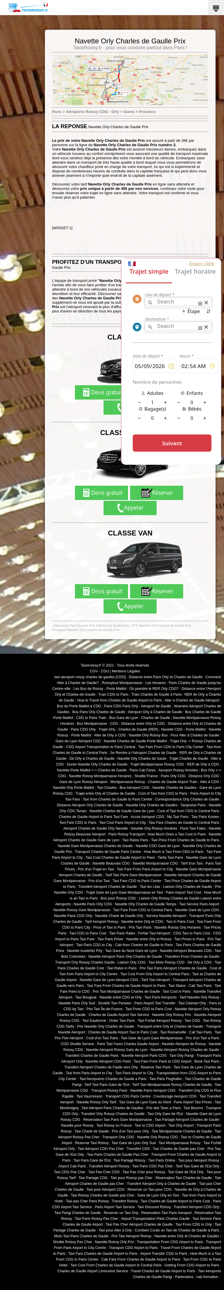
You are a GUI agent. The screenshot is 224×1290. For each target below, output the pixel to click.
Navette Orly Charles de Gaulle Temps (145, 904)
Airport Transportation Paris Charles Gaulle (155, 1219)
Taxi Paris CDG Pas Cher (152, 1166)
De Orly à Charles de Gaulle (91, 759)
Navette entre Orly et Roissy (148, 939)
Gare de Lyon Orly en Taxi (158, 1195)
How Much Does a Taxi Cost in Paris (177, 834)
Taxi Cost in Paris (176, 991)
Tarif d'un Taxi (192, 863)
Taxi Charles (107, 788)
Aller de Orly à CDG (110, 735)
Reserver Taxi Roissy (92, 1143)
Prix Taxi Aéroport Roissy (131, 1236)
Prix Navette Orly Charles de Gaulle (105, 1026)
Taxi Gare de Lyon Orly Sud (134, 1143)
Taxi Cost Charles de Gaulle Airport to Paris (120, 858)
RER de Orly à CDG (203, 764)
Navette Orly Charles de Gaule (141, 759)
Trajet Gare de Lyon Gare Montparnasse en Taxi (124, 892)
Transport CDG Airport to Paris (133, 1248)
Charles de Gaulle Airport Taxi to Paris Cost (122, 1032)
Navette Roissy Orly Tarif (96, 1102)
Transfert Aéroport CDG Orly (196, 1207)
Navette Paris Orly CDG (93, 904)
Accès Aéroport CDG (147, 817)
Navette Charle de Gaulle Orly (119, 916)
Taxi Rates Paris (135, 840)
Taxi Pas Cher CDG (104, 1172)
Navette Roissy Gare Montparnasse (81, 910)
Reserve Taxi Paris (156, 1067)
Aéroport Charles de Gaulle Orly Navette (95, 828)
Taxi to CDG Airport (150, 1125)
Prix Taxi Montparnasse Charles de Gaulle (126, 991)
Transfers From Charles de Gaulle (192, 957)
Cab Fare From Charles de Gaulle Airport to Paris (141, 1259)
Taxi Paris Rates (122, 933)
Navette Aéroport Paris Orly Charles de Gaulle (125, 957)
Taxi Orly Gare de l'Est (165, 1114)
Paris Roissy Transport (126, 834)
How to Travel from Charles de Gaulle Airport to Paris (119, 700)
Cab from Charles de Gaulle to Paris (144, 945)
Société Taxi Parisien (114, 1003)
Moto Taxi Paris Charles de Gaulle (81, 1236)
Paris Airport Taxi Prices (193, 1102)
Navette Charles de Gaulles (175, 788)
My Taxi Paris (177, 817)
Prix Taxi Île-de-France (105, 1009)
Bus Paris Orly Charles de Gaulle (98, 712)
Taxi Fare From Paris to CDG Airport (162, 1061)
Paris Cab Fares (142, 770)
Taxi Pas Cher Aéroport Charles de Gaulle (139, 1224)
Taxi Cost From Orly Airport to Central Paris (155, 974)
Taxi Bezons (193, 1108)
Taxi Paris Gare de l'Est (92, 1160)
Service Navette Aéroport (166, 916)
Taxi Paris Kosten (205, 817)
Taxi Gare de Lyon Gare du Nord (145, 1102)
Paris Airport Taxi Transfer (154, 1003)
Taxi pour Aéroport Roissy (198, 1160)
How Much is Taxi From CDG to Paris (173, 852)
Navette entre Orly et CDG (142, 922)
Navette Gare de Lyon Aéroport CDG (109, 980)
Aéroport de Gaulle (156, 706)
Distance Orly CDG (203, 776)
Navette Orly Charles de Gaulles (151, 805)
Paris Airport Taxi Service (115, 1207)
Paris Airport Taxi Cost (183, 892)
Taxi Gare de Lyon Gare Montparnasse (152, 1038)
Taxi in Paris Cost (180, 922)
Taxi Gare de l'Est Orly (186, 1172)
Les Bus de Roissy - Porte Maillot (100, 689)
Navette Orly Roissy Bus (148, 735)
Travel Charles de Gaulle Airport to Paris (163, 1271)
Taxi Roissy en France (114, 1125)
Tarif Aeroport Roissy (101, 922)
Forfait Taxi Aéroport (154, 933)
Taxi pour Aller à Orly (115, 1230)
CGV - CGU (99, 671)
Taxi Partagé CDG (92, 1178)
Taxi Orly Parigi (181, 1056)
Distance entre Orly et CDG (143, 724)
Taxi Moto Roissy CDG (166, 962)
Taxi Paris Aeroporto (160, 997)
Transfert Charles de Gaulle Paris (92, 1056)
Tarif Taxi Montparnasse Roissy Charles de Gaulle (172, 1085)
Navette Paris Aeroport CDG (153, 1090)
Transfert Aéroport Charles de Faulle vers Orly (101, 1067)
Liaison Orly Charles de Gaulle (187, 887)
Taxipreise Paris (193, 805)
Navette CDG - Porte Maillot (183, 729)
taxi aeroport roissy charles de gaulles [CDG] (90, 677)
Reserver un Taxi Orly (121, 1213)
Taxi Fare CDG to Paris (77, 823)
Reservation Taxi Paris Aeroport (166, 1213)
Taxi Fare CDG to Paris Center (137, 881)
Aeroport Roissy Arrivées (178, 770)
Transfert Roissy (125, 1201)
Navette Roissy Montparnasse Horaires (100, 776)
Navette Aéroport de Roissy (184, 1044)
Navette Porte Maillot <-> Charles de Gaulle (92, 770)
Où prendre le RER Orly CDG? (154, 689)
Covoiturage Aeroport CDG (175, 1096)
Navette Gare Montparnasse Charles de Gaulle (95, 846)
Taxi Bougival (86, 997)
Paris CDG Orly (83, 729)
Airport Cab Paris (72, 1166)
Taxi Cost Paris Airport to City (122, 823)
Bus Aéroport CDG (134, 788)
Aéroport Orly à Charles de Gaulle (155, 712)
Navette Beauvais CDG (111, 863)
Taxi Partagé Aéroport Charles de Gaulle (187, 1120)
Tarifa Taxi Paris (170, 858)
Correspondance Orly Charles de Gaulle (187, 799)
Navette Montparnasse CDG (155, 863)
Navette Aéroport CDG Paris (108, 1061)
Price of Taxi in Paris (109, 927)
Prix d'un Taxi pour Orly (130, 1131)
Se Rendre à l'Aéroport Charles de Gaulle (143, 753)
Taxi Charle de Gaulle (91, 1131)
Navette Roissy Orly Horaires (177, 927)
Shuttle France (146, 776)
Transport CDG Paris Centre (127, 1096)
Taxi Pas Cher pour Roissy (144, 1172)
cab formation (207, 1277)
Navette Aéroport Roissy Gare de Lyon (117, 1050)
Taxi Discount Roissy (154, 1207)
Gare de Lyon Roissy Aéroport (84, 782)
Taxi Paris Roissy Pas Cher (96, 1219)
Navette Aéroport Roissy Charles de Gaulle (184, 1050)
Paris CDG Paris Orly (121, 706)
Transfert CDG (138, 1149)
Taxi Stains (177, 986)
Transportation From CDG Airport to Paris (170, 1242)
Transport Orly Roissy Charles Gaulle (85, 962)
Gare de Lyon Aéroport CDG (78, 741)
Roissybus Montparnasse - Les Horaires (134, 683)
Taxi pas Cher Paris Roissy (87, 1201)
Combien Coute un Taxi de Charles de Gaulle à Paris (177, 1230)
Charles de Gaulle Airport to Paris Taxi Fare (93, 817)
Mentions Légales (126, 671)
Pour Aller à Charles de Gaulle (195, 735)
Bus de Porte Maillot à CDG (79, 706)
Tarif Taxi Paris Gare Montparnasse (133, 875)
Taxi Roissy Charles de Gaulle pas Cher (102, 1195)
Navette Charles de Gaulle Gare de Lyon (122, 811)
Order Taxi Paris (122, 1021)
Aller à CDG (209, 782)
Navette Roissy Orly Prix (114, 1242)
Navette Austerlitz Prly (84, 951)
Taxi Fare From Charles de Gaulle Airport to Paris (126, 986)
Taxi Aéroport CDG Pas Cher (101, 1149)
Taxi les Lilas (150, 887)
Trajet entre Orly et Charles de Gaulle (105, 793)
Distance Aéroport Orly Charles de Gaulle (90, 805)
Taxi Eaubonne (94, 1021)
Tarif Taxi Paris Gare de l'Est (106, 1085)
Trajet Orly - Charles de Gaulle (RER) (128, 729)
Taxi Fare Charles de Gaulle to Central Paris (184, 823)
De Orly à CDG (200, 962)
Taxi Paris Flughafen (165, 1079)
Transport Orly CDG (118, 1137)
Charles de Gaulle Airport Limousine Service (92, 1271)
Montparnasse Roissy (128, 782)
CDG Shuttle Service (77, 1044)
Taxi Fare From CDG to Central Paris (142, 910)
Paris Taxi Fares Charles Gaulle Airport (128, 1044)
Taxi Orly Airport (181, 1125)
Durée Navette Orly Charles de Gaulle (97, 764)
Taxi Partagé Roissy (129, 1160)
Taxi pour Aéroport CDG (105, 1189)
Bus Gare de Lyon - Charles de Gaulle (139, 718)
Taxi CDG (192, 1021)
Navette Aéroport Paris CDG (144, 1056)
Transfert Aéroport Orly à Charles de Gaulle (161, 1184)
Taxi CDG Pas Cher (69, 1172)
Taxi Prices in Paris (189, 939)
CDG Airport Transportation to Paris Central (100, 747)
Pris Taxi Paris (140, 927)
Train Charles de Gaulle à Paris (157, 694)
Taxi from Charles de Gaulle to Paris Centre (117, 799)
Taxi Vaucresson (89, 1096)
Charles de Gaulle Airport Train (172, 782)
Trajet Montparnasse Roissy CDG (157, 764)
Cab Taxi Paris (200, 986)
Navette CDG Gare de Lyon (158, 846)
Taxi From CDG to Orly (193, 1224)
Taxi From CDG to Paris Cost (148, 1009)
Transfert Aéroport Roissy (109, 1166)
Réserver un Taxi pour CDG (149, 1189)
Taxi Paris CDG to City (94, 945)
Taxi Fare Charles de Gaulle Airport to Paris (102, 1254)
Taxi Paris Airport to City (134, 1073)
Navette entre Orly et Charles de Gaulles (186, 1236)
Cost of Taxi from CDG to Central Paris (188, 811)
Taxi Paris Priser (110, 939)
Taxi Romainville (173, 1032)
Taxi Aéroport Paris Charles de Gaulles (113, 1108)
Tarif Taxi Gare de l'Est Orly (197, 1166)
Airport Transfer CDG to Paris (163, 1254)
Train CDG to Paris (113, 694)
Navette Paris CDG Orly (73, 916)
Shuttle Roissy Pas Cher (72, 1242)
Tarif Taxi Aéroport (155, 980)
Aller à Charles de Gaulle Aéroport (191, 700)
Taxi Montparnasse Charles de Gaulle (182, 1131)
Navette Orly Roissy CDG (157, 1137)
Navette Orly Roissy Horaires (154, 828)
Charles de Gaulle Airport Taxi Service (119, 1015)
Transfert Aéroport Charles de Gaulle (107, 887)
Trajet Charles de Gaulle (188, 759)
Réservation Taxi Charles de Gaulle (183, 1178)
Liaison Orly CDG (132, 962)
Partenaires (184, 1277)
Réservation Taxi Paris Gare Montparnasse (117, 1120)
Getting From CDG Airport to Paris (191, 1265)
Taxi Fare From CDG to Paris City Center (171, 747)
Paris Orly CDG (173, 776)
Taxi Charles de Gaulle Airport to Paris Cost (175, 1201)
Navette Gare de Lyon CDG (197, 910)
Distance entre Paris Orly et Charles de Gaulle (165, 677)
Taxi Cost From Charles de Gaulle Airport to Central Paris (116, 1265)
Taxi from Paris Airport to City (89, 1073)
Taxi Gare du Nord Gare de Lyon (131, 951)
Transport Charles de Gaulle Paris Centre (108, 852)
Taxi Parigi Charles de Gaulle (77, 1213)
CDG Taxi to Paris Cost (191, 933)
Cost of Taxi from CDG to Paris (163, 793)
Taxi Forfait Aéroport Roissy (160, 1021)
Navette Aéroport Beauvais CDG (186, 951)
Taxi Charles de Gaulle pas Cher (179, 1149)
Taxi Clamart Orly (192, 1003)
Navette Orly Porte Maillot (73, 788)
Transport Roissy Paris (109, 1090)
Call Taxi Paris (200, 1032)
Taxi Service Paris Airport (199, 904)
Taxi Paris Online (161, 1160)
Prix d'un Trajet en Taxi (96, 869)
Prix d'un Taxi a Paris (202, 1038)
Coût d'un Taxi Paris (102, 1038)
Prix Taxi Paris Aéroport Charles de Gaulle (173, 968)
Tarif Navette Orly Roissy (199, 997)
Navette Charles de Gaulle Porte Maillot (135, 741)
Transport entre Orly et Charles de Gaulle (170, 1026)
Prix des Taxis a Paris (163, 1108)
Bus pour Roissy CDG (118, 898)
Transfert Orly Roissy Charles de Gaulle (113, 1114)
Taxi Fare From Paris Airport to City (145, 869)
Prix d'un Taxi (99, 881)
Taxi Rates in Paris (121, 968)
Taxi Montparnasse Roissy (180, 1143)
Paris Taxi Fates (193, 828)
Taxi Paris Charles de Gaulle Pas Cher (117, 1155)
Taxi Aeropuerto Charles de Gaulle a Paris (112, 1079)
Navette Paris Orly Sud (76, 1003)
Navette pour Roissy (77, 1125)
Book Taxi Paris (207, 1061)
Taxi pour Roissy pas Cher (132, 1178)
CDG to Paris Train (91, 718)
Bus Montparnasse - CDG (97, 724)
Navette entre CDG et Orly (120, 997)
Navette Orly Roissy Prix (171, 1015)
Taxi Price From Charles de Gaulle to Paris (185, 840)
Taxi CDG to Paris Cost (87, 933)
